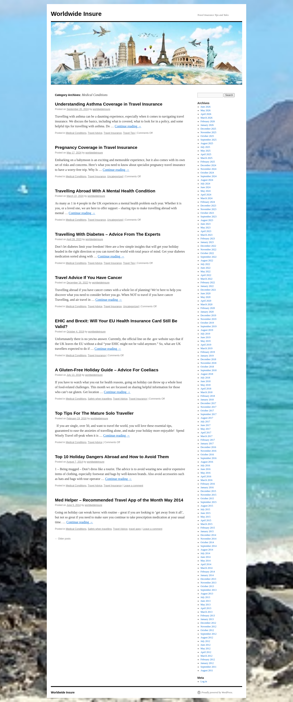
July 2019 (205, 333)
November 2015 (208, 494)
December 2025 (208, 128)
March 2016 (206, 480)
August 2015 (207, 505)
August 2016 (207, 461)
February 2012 (208, 659)
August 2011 (207, 670)
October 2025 (207, 136)
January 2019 (207, 355)
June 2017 (206, 425)
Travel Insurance (113, 133)
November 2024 (208, 169)
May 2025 (206, 150)
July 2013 (205, 597)
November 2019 (208, 319)
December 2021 (208, 289)
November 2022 (208, 249)
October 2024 (207, 172)
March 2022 (206, 278)
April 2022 (206, 275)
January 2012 (207, 663)
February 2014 (208, 571)
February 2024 (208, 202)
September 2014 (208, 546)
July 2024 (205, 183)
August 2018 (207, 374)
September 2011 (208, 666)
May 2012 (206, 648)
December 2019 (208, 315)
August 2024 (207, 180)
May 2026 (206, 110)
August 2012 (207, 637)
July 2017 (205, 421)
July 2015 (205, 509)
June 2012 (206, 644)
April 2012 (206, 652)
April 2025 (206, 154)
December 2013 (208, 579)
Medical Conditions (76, 133)
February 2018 (208, 396)
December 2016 (208, 447)
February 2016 (208, 483)
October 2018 (207, 366)
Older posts (63, 538)
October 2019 (207, 322)
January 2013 (207, 619)
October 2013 (207, 586)
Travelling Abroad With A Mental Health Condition (105, 191)
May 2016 (206, 472)
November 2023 (208, 209)
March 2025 (206, 158)
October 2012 (207, 630)
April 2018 (206, 388)
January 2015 (207, 531)
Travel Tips (129, 133)
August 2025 (207, 143)
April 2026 (206, 114)
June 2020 (206, 293)
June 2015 (206, 513)
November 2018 (208, 363)
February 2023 (208, 238)
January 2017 (207, 443)
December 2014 (208, 535)
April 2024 (206, 194)
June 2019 (206, 337)
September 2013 (208, 590)
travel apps (135, 529)
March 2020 (206, 304)
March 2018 (206, 392)
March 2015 (206, 524)
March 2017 (206, 436)
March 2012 (206, 655)
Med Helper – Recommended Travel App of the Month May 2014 (119, 500)
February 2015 (208, 527)
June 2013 (206, 601)
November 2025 (208, 132)
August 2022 (207, 260)
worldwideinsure (101, 109)
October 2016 (207, 454)
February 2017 (208, 439)
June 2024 (206, 187)
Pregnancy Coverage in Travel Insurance (96, 147)
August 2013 (207, 593)
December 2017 (208, 403)
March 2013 (206, 611)
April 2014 (206, 564)
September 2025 (208, 139)
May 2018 (206, 385)
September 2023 (208, 216)
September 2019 (208, 326)
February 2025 (208, 161)
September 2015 (208, 502)
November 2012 (208, 626)
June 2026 (206, 106)
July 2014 (205, 553)
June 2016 (206, 469)
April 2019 (206, 344)
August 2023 (207, 220)
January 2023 (207, 242)
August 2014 (207, 549)
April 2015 (206, 520)
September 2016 (208, 458)
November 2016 (208, 450)
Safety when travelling (100, 398)
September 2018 (208, 370)
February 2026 (208, 121)
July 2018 (205, 377)
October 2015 (207, 498)
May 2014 (206, 560)
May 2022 (206, 271)
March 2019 (206, 348)
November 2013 (208, 582)
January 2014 (207, 575)
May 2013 (206, 604)
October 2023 (207, 212)
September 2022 (208, 256)
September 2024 (208, 176)
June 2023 (206, 223)
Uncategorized (115, 176)
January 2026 (207, 125)
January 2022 (207, 286)
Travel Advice (95, 133)
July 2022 (205, 264)
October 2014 (207, 542)
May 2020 (206, 297)
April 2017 (206, 432)
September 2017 (208, 414)
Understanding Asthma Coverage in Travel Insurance (108, 104)
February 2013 (208, 615)
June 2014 (206, 557)
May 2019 (206, 341)
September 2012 (208, 633)
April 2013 (206, 608)
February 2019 (208, 352)
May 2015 (206, 516)
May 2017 (206, 428)
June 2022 (206, 267)
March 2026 (206, 117)
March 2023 (206, 234)
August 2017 (207, 417)
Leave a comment (133, 485)
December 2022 (208, 245)
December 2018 (208, 359)
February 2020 (208, 308)
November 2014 (208, 538)
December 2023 (208, 205)
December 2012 (208, 622)
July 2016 (205, 465)
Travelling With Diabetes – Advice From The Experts (107, 234)
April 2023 (206, 231)
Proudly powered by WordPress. (217, 692)
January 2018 (207, 399)
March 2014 (206, 568)
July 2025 (205, 147)
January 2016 (207, 487)
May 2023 (206, 227)
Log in (204, 681)
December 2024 (208, 165)
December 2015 (208, 491)
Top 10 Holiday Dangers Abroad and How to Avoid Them (112, 456)
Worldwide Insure (76, 13)
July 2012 (205, 641)
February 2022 (208, 282)
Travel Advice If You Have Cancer (88, 277)
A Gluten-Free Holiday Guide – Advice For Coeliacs (106, 369)
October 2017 (207, 410)
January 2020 (207, 311)
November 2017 (208, 407)
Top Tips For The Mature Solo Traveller (94, 413)
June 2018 (206, 381)
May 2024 (206, 191)
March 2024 (206, 198)
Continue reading (128, 126)
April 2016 (206, 476)
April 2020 (206, 300)
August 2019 (207, 330)
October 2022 (207, 253)
